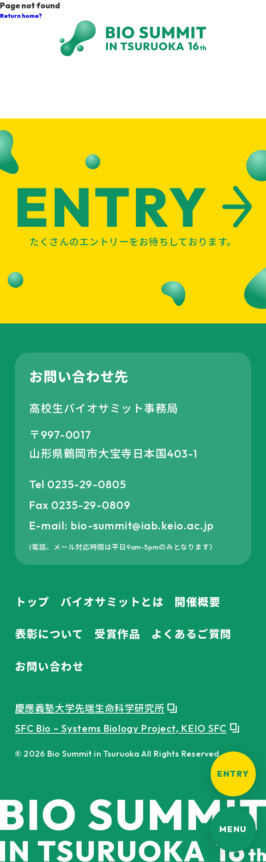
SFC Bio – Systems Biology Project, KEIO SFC (121, 728)
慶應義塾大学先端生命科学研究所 (89, 708)
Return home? (21, 15)
